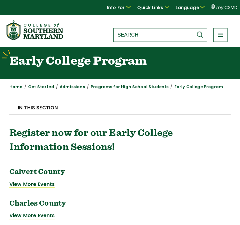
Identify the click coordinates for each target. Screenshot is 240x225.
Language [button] (190, 7)
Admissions (72, 86)
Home (15, 86)
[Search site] (153, 35)
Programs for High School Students (129, 86)
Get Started (41, 86)
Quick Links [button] (153, 7)
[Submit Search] (201, 34)
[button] (118, 7)
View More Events (32, 184)
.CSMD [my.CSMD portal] (224, 7)
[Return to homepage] (35, 38)
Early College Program (198, 86)
